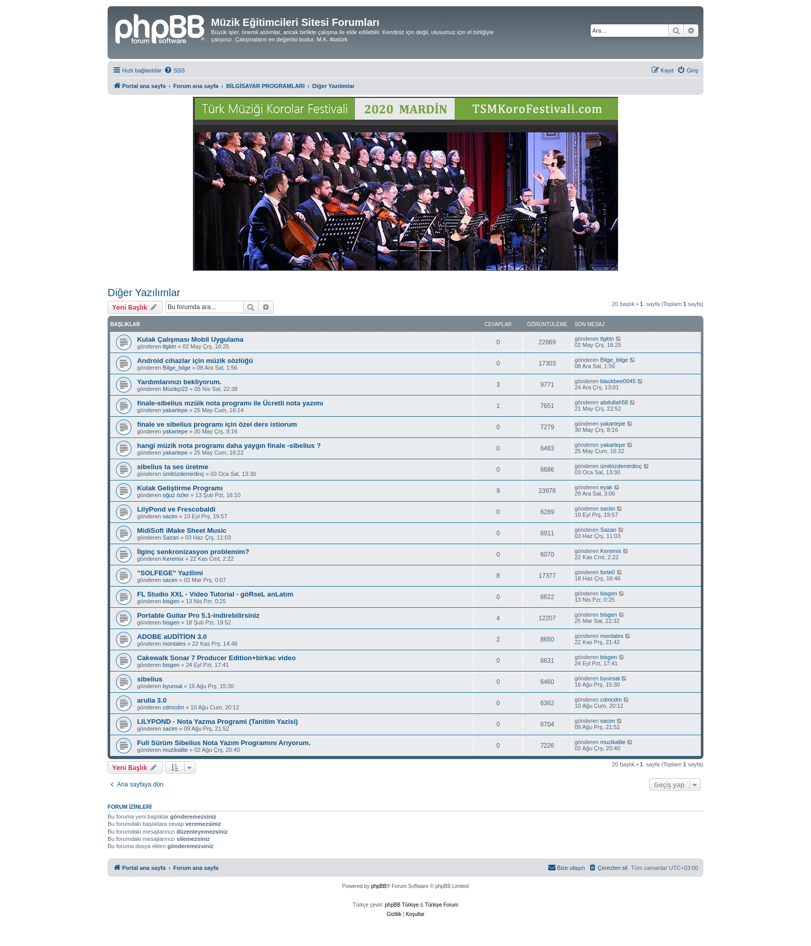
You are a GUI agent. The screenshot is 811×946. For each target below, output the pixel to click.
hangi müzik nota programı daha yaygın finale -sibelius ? (229, 445)
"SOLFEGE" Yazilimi (170, 573)
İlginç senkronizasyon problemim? (193, 552)
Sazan (171, 537)
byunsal (173, 686)
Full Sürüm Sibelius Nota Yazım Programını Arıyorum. (224, 743)
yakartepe (175, 410)
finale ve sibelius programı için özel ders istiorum (217, 424)
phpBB (378, 886)
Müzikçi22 (175, 389)
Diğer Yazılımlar (144, 292)
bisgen (171, 601)
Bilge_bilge (177, 368)
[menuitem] (174, 70)
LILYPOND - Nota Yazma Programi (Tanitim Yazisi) (217, 721)
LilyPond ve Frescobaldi (176, 509)
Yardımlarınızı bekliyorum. (179, 382)
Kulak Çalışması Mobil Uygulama (190, 339)
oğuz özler (176, 495)
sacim (170, 516)
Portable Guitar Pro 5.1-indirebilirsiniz (198, 615)
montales (174, 644)
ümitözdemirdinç (183, 474)
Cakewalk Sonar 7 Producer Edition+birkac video (216, 658)
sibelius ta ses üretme (172, 467)
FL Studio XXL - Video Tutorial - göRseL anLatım (215, 594)
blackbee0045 (618, 381)
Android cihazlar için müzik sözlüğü (195, 361)
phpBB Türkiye (401, 905)
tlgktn (169, 346)
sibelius (149, 679)
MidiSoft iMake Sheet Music (182, 530)
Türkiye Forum (441, 905)
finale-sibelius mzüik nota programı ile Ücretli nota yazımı (230, 403)
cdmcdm (174, 707)
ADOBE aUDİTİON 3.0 (172, 637)
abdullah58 (614, 402)
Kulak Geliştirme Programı (180, 488)
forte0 (607, 572)
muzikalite (175, 750)
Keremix (173, 559)
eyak (606, 487)
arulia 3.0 (152, 700)
